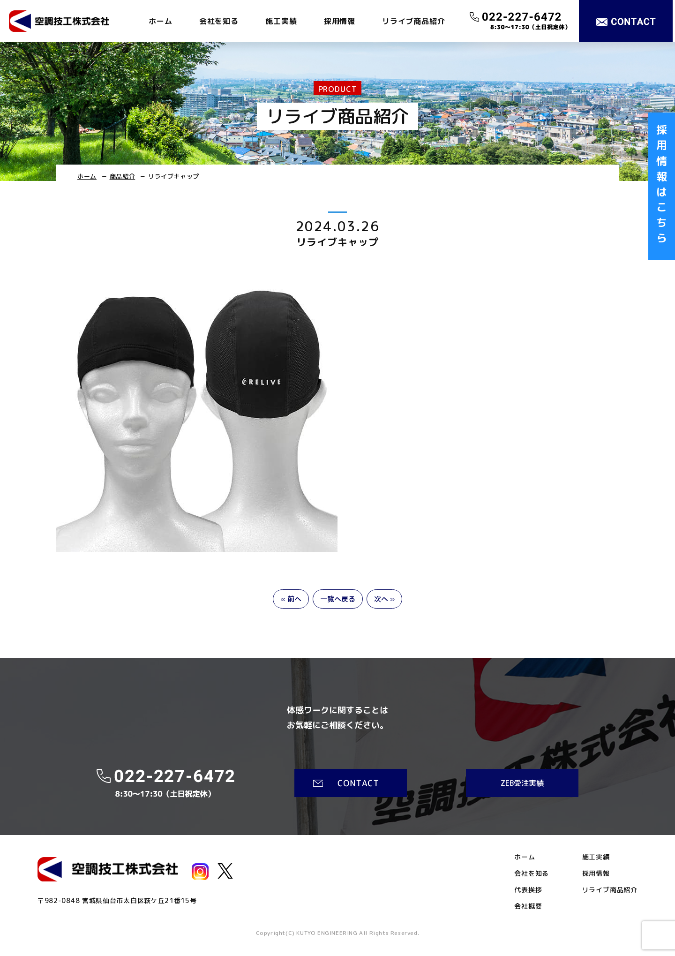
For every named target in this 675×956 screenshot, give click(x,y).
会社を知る (219, 21)
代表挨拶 (528, 890)
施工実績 (281, 21)
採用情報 (339, 21)
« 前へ (290, 599)
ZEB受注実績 (522, 783)
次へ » (384, 599)
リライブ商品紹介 (413, 21)
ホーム (160, 21)
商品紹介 (122, 176)
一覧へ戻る (337, 599)
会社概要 (528, 906)
